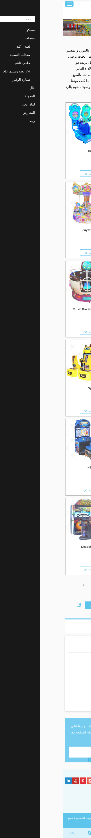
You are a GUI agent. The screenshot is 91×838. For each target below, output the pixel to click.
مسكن (85, 41)
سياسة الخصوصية (78, 807)
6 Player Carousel (31, 230)
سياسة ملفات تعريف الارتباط (47, 807)
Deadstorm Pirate (31, 546)
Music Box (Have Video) (27, 309)
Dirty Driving (78, 467)
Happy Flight (77, 388)
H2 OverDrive (34, 467)
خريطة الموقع (57, 823)
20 (54, 595)
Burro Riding (34, 151)
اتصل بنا (45, 752)
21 (45, 595)
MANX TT (80, 546)
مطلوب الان (71, 173)
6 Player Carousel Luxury (69, 309)
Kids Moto (79, 151)
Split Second (34, 388)
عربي (84, 4)
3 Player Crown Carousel (69, 230)
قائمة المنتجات (71, 626)
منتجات (73, 41)
